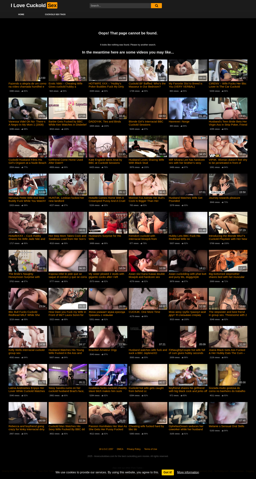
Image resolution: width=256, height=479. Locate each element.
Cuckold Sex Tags (55, 14)
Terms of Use (150, 449)
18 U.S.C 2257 (106, 449)
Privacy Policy (134, 449)
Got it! (168, 472)
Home (21, 14)
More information (188, 472)
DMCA (120, 449)
